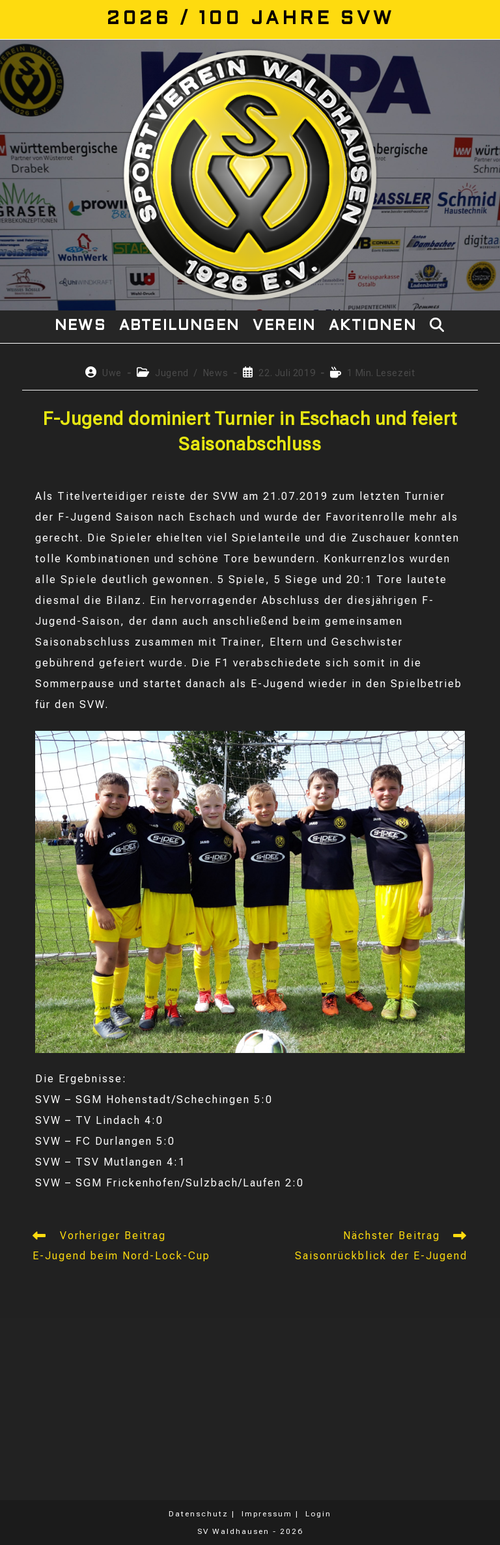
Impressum (267, 1513)
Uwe (112, 373)
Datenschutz (199, 1513)
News (215, 373)
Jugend (172, 373)
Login (318, 1513)
